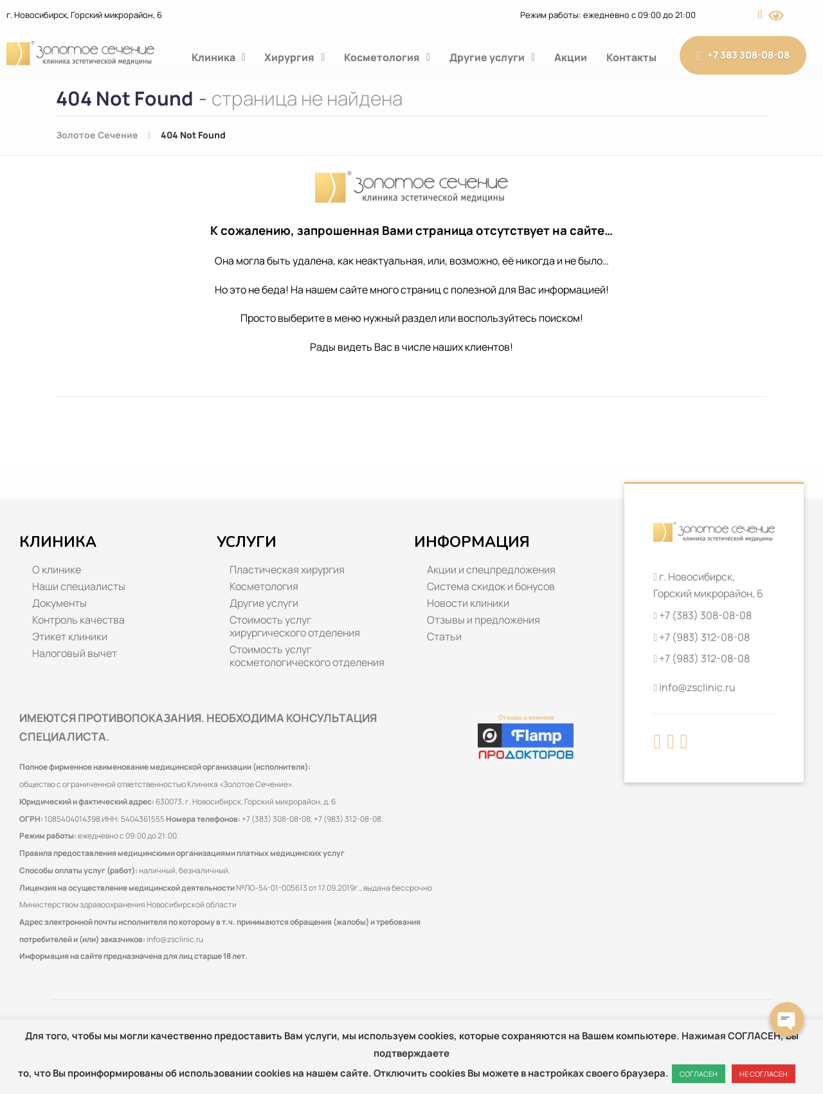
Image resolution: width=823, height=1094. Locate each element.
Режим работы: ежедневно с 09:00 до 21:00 (608, 15)
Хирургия (294, 57)
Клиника (219, 57)
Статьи (444, 636)
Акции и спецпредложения (491, 569)
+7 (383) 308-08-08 (705, 615)
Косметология (387, 57)
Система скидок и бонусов (491, 586)
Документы (59, 603)
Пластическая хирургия (287, 569)
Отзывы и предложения (483, 620)
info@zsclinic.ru (175, 939)
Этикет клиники (69, 636)
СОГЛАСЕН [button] (699, 1074)
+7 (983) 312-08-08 (704, 637)
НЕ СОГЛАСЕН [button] (763, 1074)
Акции (570, 57)
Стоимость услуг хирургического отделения (295, 626)
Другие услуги (492, 57)
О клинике (56, 569)
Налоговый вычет (74, 653)
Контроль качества (78, 620)
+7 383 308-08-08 (743, 55)
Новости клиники (468, 603)
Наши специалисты (78, 586)
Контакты (631, 57)
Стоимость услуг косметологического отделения (307, 655)
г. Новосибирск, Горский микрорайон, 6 (84, 15)
